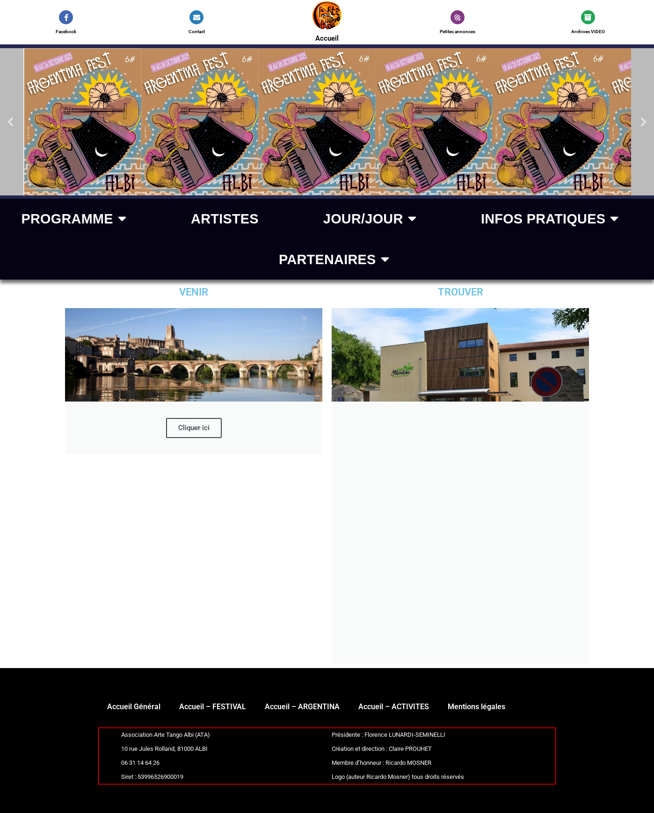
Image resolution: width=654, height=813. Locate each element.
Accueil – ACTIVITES (393, 706)
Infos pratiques (550, 219)
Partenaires (334, 259)
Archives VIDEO (588, 32)
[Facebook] (66, 17)
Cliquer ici (194, 428)
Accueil (326, 38)
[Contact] (196, 17)
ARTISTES (225, 218)
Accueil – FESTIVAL (212, 706)
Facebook (66, 32)
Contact (197, 32)
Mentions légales (476, 706)
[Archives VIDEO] (588, 17)
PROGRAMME (73, 219)
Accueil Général (133, 706)
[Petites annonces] (458, 17)
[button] (10, 122)
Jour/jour (369, 219)
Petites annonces (457, 32)
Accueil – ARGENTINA (302, 706)
